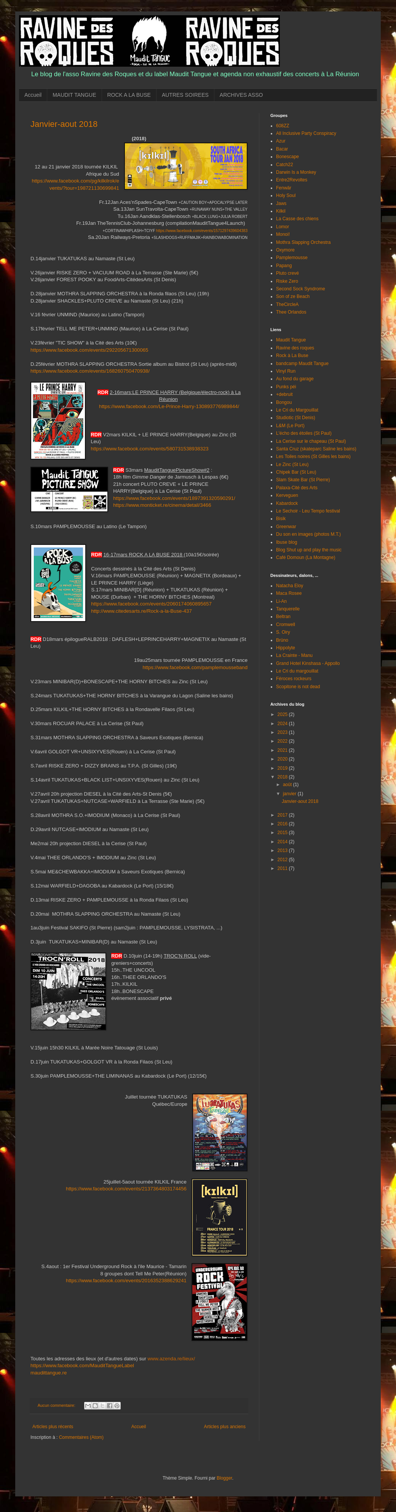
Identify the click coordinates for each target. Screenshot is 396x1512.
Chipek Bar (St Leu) (296, 472)
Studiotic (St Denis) (295, 417)
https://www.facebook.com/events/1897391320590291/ (174, 498)
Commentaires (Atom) (81, 1437)
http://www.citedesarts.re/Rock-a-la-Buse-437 (141, 611)
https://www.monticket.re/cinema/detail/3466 (162, 505)
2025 (283, 714)
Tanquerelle (288, 609)
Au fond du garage (295, 378)
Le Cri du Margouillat (297, 410)
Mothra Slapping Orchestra (303, 242)
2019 (283, 768)
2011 (283, 868)
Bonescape (287, 156)
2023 (283, 732)
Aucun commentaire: (57, 1405)
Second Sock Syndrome (300, 289)
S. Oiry (283, 632)
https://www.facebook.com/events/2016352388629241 (126, 1280)
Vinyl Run (285, 371)
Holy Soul (285, 195)
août (288, 784)
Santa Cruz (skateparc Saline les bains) (316, 449)
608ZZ (282, 125)
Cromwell (285, 624)
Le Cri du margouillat (297, 671)
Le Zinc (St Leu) (292, 464)
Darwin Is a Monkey (296, 172)
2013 (283, 850)
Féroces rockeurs (293, 678)
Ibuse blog (286, 542)
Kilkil (281, 211)
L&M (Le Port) (290, 425)
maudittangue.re (48, 1373)
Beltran (283, 616)
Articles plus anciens (225, 1426)
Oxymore (285, 250)
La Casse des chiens (297, 218)
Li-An (281, 601)
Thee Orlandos (291, 312)
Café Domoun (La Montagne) (305, 557)
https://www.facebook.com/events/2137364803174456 (126, 1189)
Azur (281, 141)
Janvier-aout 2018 (63, 124)
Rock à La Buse (292, 355)
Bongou (284, 402)
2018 (283, 777)
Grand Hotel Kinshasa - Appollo (308, 663)
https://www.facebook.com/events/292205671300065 (89, 350)
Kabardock (287, 503)
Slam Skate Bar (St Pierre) (303, 479)
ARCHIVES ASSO (241, 95)
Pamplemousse (292, 257)
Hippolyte (285, 647)
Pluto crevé (287, 273)
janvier (290, 793)
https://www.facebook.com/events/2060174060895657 (151, 604)
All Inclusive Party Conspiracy (306, 133)
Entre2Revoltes (291, 180)
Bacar (282, 149)
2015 (283, 832)
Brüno (282, 640)
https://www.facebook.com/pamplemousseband (195, 667)
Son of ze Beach (293, 296)
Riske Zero (287, 281)
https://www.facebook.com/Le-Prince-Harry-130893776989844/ (169, 406)
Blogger (224, 1478)
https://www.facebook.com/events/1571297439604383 (202, 231)
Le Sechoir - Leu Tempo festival (308, 511)
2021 (283, 750)
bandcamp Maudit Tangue (302, 363)
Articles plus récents (52, 1426)
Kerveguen (287, 495)
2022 (283, 741)
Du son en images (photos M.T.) (308, 534)
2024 (283, 723)
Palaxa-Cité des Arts (297, 487)
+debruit (284, 394)
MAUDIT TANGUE (74, 95)
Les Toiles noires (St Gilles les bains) (313, 456)
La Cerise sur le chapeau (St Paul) (311, 441)
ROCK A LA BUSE (129, 95)
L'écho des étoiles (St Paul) (304, 433)
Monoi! (283, 234)
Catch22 (284, 164)
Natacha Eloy (289, 585)
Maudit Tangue (291, 340)
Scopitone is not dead (298, 686)
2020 (283, 759)
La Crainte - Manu (294, 655)
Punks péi (286, 386)
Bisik (281, 518)
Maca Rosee (289, 593)
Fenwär (283, 188)
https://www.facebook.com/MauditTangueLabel (83, 1365)
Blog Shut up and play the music (309, 550)
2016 (283, 823)
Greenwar (286, 526)
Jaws (281, 203)
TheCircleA (287, 304)
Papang (284, 265)
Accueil (33, 95)
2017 (283, 815)
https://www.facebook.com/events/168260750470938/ (90, 371)
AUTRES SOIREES (185, 95)
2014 (283, 841)
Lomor (282, 226)
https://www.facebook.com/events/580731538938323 (149, 449)
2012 (283, 859)
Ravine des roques (295, 348)
